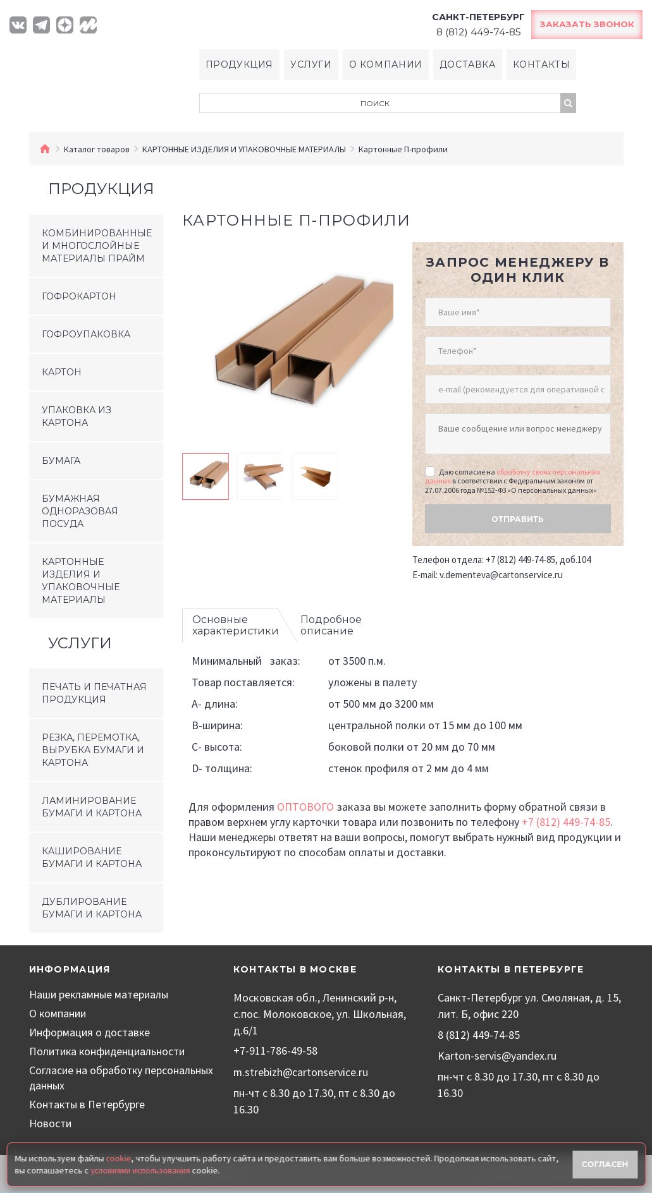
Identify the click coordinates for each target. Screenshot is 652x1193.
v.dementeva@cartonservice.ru (501, 572)
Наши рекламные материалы (100, 995)
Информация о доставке (90, 1033)
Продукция (238, 65)
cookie (119, 1158)
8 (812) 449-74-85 (479, 1035)
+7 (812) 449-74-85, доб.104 (538, 556)
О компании (385, 65)
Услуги (310, 65)
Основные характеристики (235, 622)
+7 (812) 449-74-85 (566, 818)
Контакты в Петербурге (87, 1105)
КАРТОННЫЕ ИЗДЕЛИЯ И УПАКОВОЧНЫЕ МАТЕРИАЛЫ (244, 149)
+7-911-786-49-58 (275, 1051)
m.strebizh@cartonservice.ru (301, 1072)
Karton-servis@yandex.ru (497, 1055)
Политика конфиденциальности (110, 1052)
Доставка (468, 65)
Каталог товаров (97, 149)
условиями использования (142, 1169)
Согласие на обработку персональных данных (86, 1078)
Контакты (543, 65)
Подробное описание (331, 622)
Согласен (605, 1163)
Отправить (517, 515)
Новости (50, 1124)
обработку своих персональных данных (512, 472)
